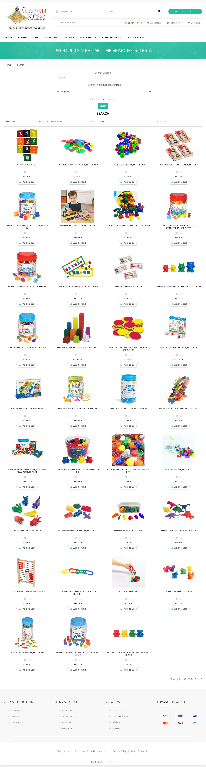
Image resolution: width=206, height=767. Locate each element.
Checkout (194, 22)
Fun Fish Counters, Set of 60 (27, 652)
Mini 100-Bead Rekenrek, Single (27, 591)
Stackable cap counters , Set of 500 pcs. (128, 470)
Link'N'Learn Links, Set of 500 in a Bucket (78, 592)
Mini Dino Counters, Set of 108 (178, 530)
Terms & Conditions (140, 751)
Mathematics (52, 37)
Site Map (15, 722)
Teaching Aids (88, 37)
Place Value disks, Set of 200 (128, 164)
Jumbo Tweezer (128, 591)
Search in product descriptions (103, 84)
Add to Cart (27, 181)
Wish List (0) (154, 22)
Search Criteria (103, 72)
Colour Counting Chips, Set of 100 (78, 164)
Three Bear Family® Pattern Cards (78, 286)
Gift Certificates (120, 716)
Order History (69, 716)
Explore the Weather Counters (128, 408)
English (22, 37)
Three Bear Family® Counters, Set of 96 (27, 226)
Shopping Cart (175, 22)
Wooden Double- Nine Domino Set (179, 408)
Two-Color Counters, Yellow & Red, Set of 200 (128, 348)
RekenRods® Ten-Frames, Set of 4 (179, 164)
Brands (116, 710)
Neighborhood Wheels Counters (77, 408)
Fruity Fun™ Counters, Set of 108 (27, 347)
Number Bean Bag (27, 164)
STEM (35, 37)
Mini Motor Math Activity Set (77, 225)
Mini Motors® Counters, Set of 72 (77, 530)
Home (8, 37)
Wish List (66, 722)
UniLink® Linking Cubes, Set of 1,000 (77, 347)
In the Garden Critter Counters (27, 286)
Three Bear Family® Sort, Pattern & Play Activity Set (27, 470)
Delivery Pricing (63, 751)
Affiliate (116, 722)
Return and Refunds (85, 751)
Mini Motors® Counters (128, 530)
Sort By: (93, 121)
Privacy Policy (119, 751)
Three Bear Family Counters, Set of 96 (179, 286)
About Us (103, 751)
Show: (159, 121)
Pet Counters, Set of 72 (179, 469)
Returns (15, 716)
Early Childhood (112, 37)
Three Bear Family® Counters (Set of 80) (77, 470)
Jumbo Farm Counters (179, 591)
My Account (64, 11)
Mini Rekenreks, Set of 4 (128, 286)
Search (20, 64)
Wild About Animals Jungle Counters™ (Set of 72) (179, 226)
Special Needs (136, 37)
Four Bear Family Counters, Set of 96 (128, 225)
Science (69, 37)
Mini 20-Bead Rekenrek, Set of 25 (178, 347)
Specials (116, 728)
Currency (68, 22)
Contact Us (16, 710)
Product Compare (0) (50, 121)
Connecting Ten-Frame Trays (27, 408)
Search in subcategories (103, 99)
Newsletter (67, 728)
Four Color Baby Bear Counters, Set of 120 (128, 653)
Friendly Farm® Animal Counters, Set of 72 (78, 653)
